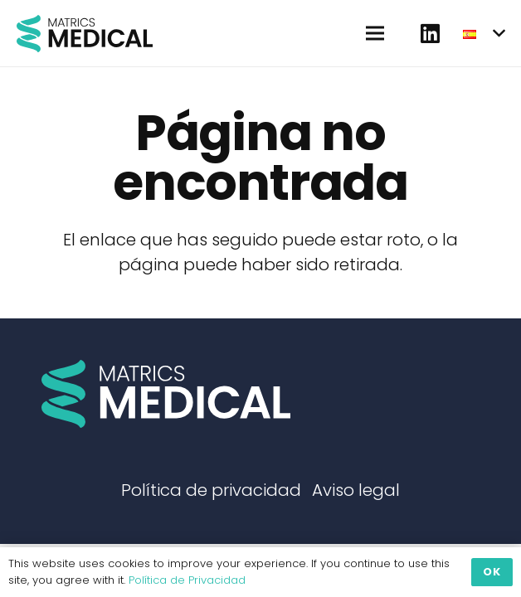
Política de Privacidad (187, 580)
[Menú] (375, 33)
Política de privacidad (211, 490)
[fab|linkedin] (430, 33)
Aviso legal (356, 490)
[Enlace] (85, 33)
